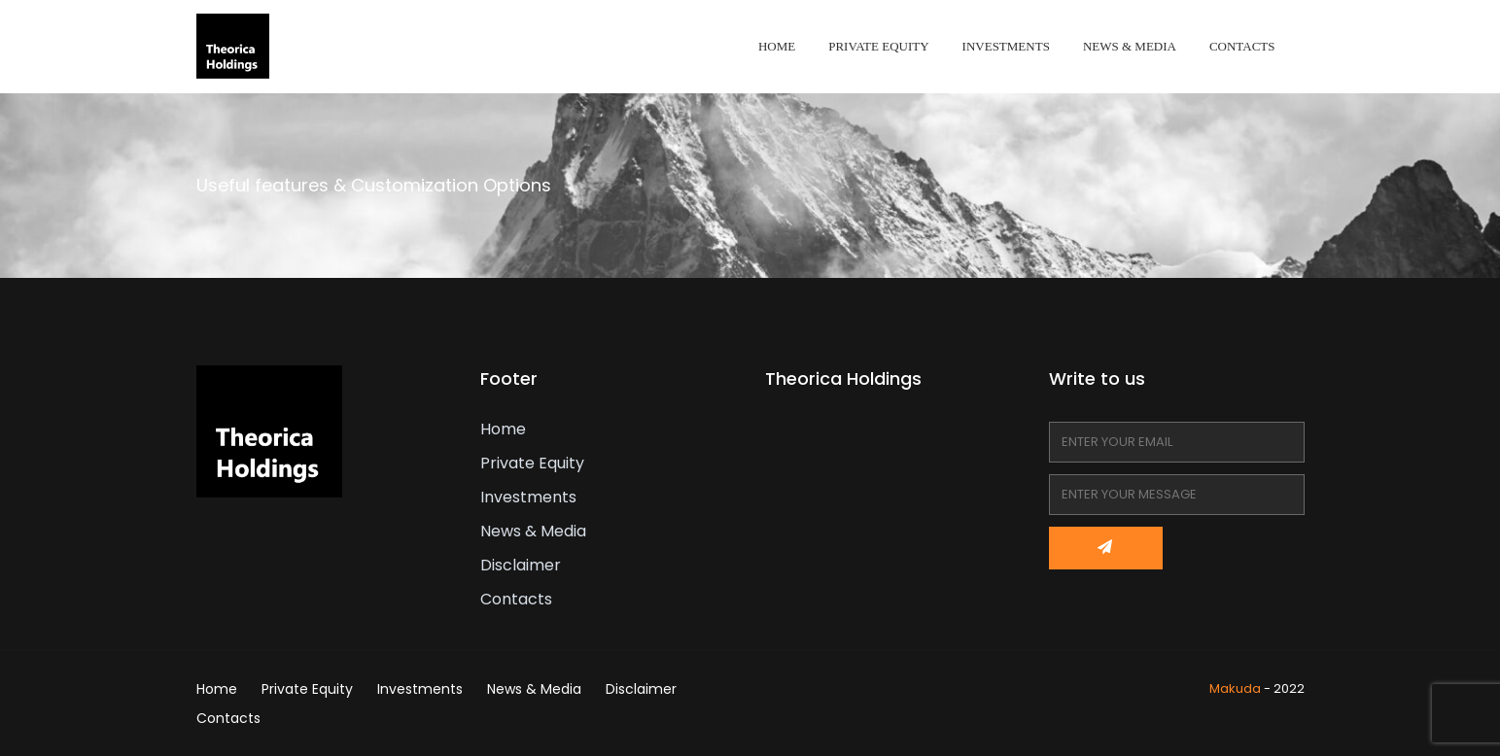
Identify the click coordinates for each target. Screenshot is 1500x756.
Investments (1006, 46)
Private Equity (878, 46)
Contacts (1242, 46)
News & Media (1129, 46)
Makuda (1235, 688)
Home (776, 46)
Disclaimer (520, 565)
